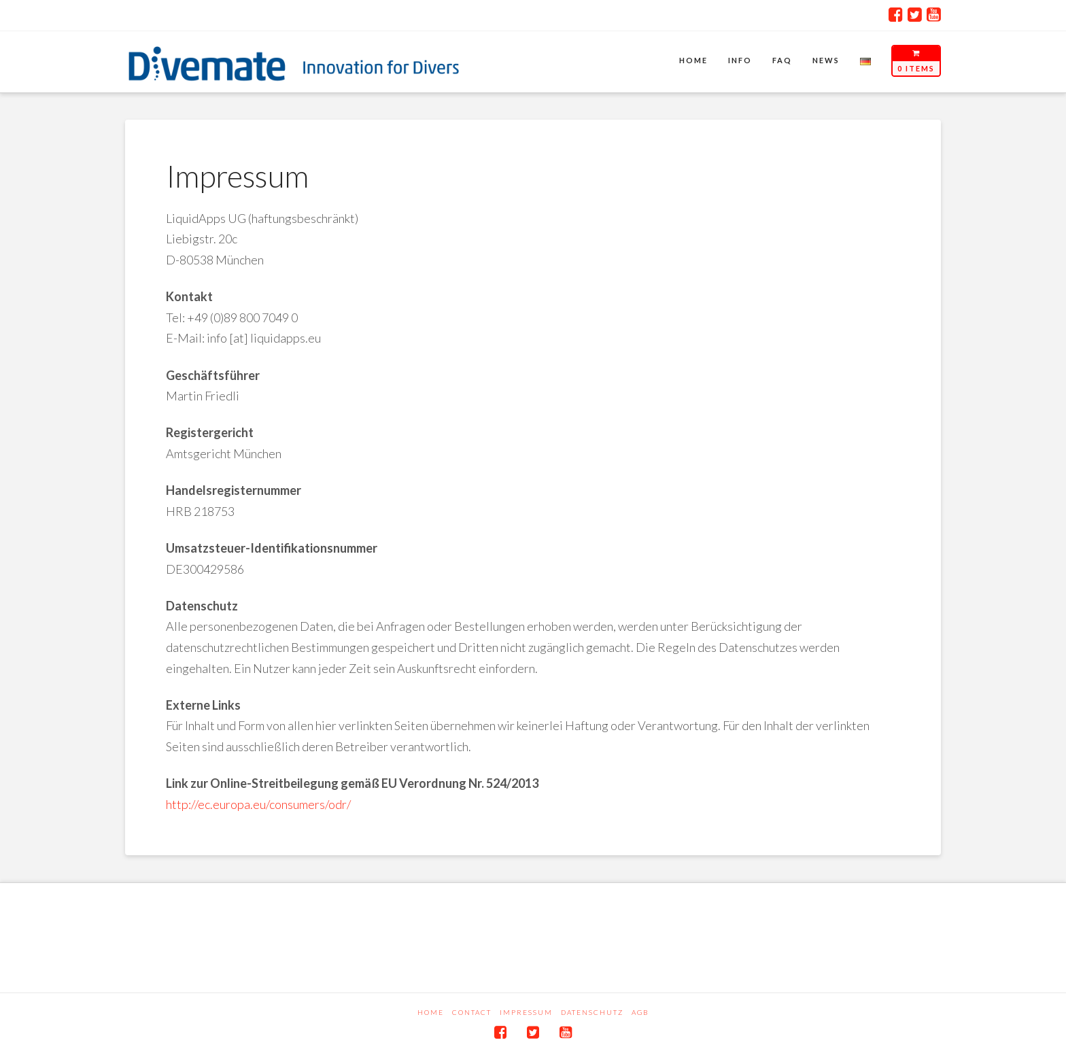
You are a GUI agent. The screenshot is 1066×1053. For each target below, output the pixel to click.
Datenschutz (592, 1012)
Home (430, 1012)
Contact (472, 1012)
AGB (640, 1012)
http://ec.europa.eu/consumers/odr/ (258, 804)
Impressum (526, 1012)
